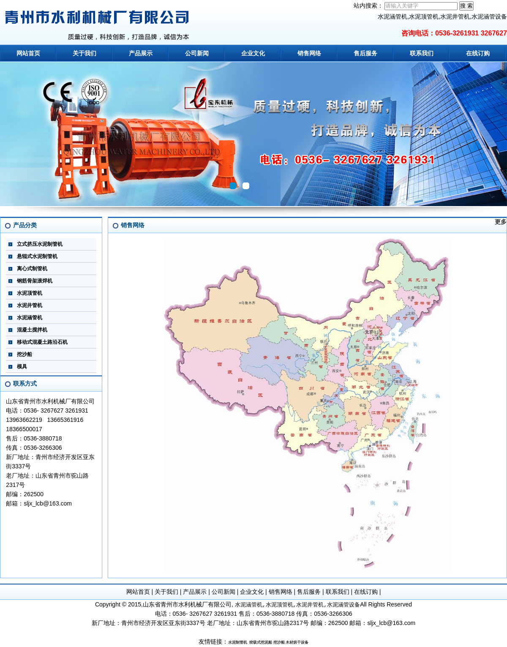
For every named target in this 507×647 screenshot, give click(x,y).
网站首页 (28, 53)
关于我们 (84, 53)
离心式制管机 (32, 269)
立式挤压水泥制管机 (40, 244)
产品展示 (141, 53)
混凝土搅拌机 (32, 330)
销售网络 (309, 53)
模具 (22, 367)
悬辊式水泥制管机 (37, 256)
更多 (501, 221)
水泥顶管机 (29, 293)
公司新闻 (197, 53)
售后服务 (365, 53)
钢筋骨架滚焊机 (34, 281)
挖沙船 (24, 354)
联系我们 (421, 53)
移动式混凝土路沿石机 (42, 342)
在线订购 (478, 53)
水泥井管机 (29, 305)
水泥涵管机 (29, 318)
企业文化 (253, 53)
